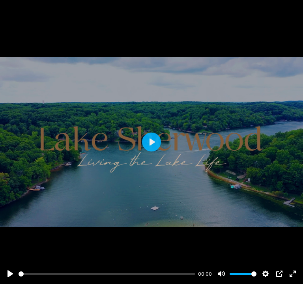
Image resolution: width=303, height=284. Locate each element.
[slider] (107, 274)
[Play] (10, 273)
